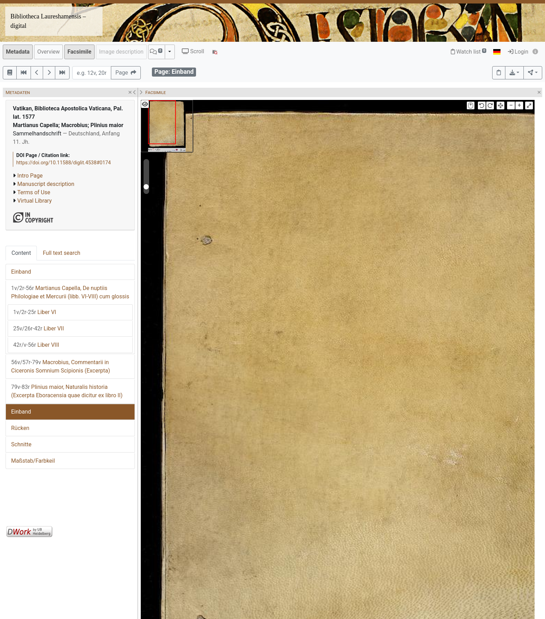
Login (518, 51)
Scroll (193, 51)
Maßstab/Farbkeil (33, 460)
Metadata (18, 51)
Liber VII (38, 328)
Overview (48, 51)
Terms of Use (33, 192)
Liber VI (34, 312)
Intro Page (30, 175)
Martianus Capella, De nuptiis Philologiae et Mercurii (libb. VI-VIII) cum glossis (70, 292)
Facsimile (79, 51)
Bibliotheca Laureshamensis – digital (48, 21)
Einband (21, 271)
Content (21, 253)
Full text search (61, 253)
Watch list (469, 51)
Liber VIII (36, 345)
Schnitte (21, 444)
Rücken (20, 428)
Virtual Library (34, 200)
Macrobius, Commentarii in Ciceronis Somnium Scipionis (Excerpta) (60, 366)
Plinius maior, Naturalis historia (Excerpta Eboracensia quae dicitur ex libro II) (67, 391)
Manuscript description (45, 184)
